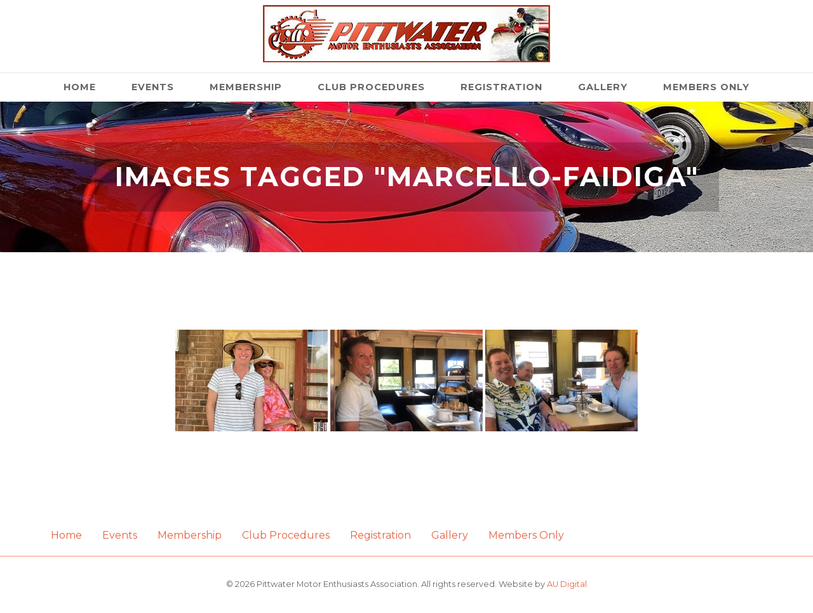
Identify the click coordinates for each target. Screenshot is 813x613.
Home (80, 87)
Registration (501, 87)
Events (152, 87)
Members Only (706, 87)
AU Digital (567, 584)
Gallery (603, 87)
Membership (246, 87)
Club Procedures (371, 87)
